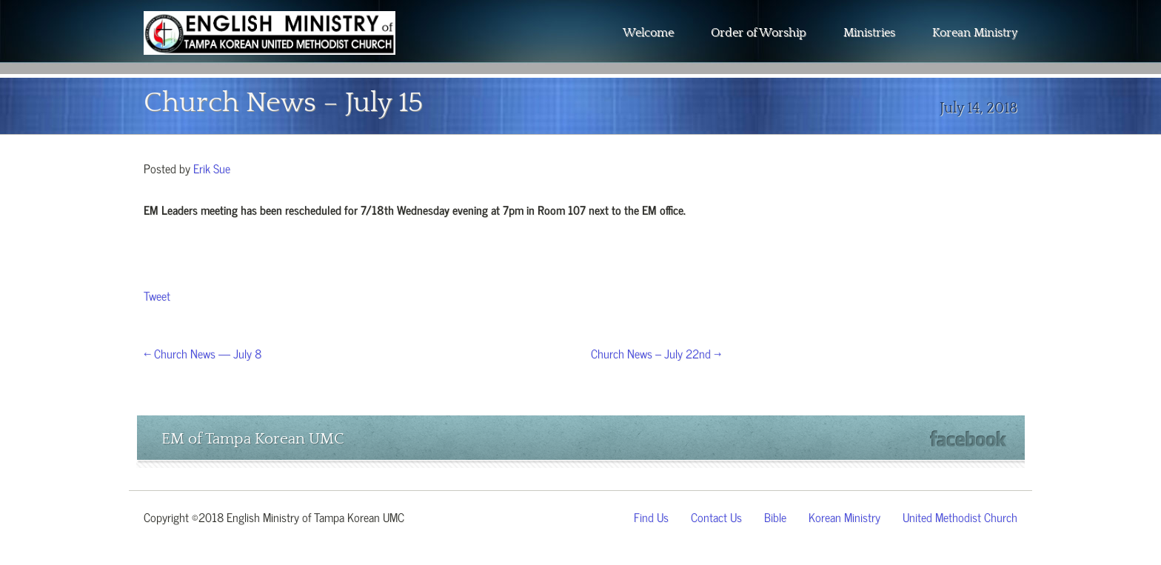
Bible (775, 516)
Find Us (651, 516)
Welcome (648, 32)
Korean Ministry (974, 32)
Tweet (157, 295)
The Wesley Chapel (269, 44)
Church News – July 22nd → (656, 352)
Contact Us (716, 516)
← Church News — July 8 (202, 352)
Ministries (869, 32)
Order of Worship (758, 32)
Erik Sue (211, 167)
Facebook (968, 438)
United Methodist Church (960, 516)
